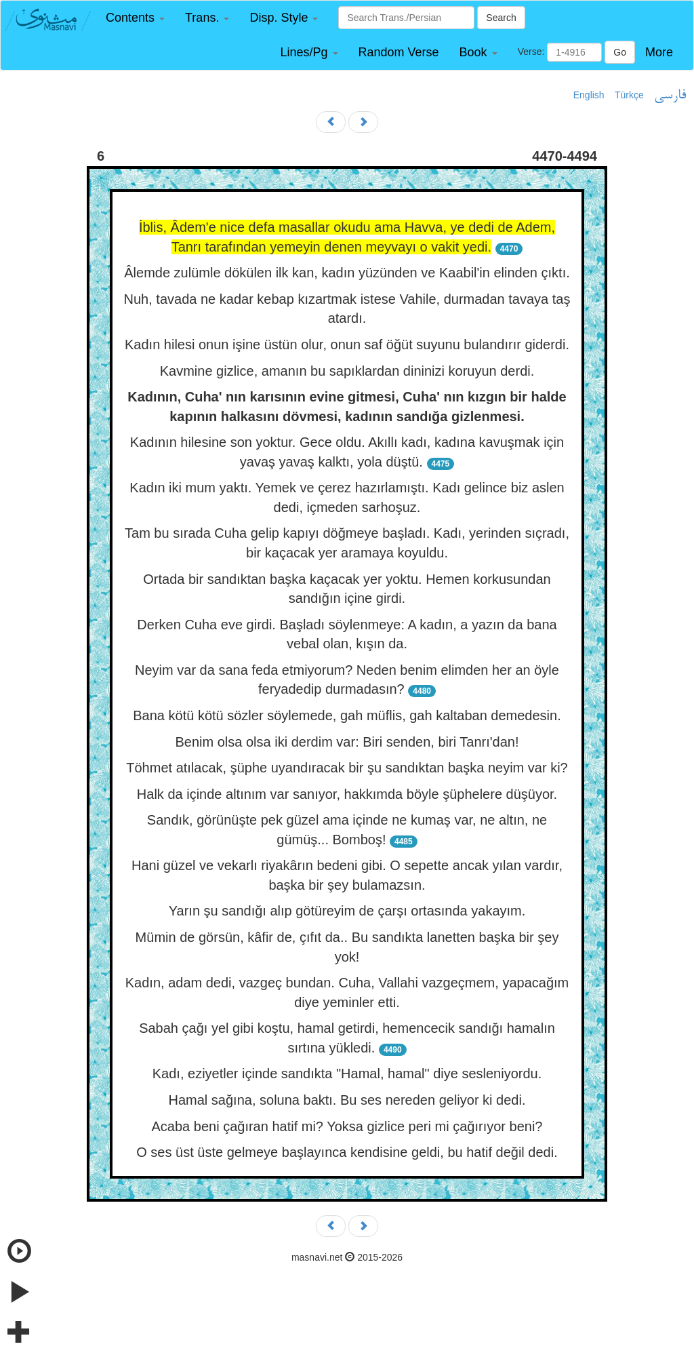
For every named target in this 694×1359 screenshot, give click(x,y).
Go (619, 52)
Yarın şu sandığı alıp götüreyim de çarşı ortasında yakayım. (347, 910)
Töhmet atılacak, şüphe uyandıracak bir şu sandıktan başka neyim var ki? (346, 767)
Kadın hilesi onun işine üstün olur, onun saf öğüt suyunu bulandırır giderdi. (347, 344)
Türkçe (629, 95)
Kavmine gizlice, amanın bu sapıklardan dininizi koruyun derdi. (347, 370)
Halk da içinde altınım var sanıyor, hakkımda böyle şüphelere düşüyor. (347, 794)
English (589, 95)
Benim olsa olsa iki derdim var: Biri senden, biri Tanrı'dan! (346, 741)
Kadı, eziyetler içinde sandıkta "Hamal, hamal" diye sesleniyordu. (347, 1073)
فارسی (670, 95)
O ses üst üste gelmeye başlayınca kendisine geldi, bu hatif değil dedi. (346, 1152)
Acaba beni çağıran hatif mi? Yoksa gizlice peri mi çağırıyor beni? (347, 1126)
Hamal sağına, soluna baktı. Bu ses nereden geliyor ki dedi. (347, 1099)
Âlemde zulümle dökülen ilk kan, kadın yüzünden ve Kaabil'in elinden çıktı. (347, 272)
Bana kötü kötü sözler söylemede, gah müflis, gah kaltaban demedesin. (346, 715)
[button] (135, 18)
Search (501, 17)
